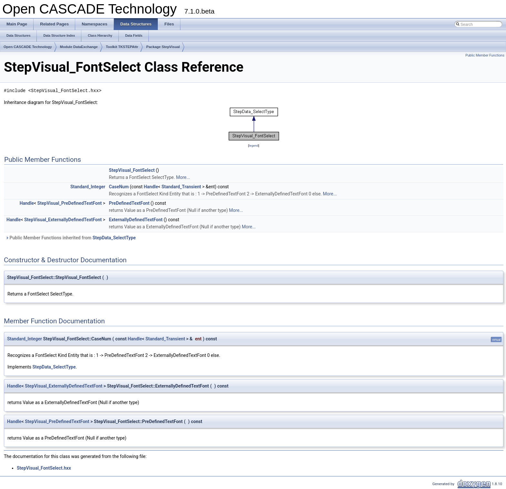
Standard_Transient (181, 186)
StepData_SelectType (114, 237)
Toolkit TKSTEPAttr (122, 47)
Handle (151, 186)
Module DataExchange (79, 47)
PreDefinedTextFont (129, 203)
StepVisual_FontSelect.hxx (44, 468)
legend (253, 145)
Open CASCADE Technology (28, 47)
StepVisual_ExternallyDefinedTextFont (63, 219)
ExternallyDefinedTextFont (136, 219)
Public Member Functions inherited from (70, 237)
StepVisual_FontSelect (132, 170)
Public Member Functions (484, 55)
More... (183, 177)
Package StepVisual (163, 47)
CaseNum (119, 186)
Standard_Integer (87, 186)
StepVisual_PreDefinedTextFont (69, 203)
